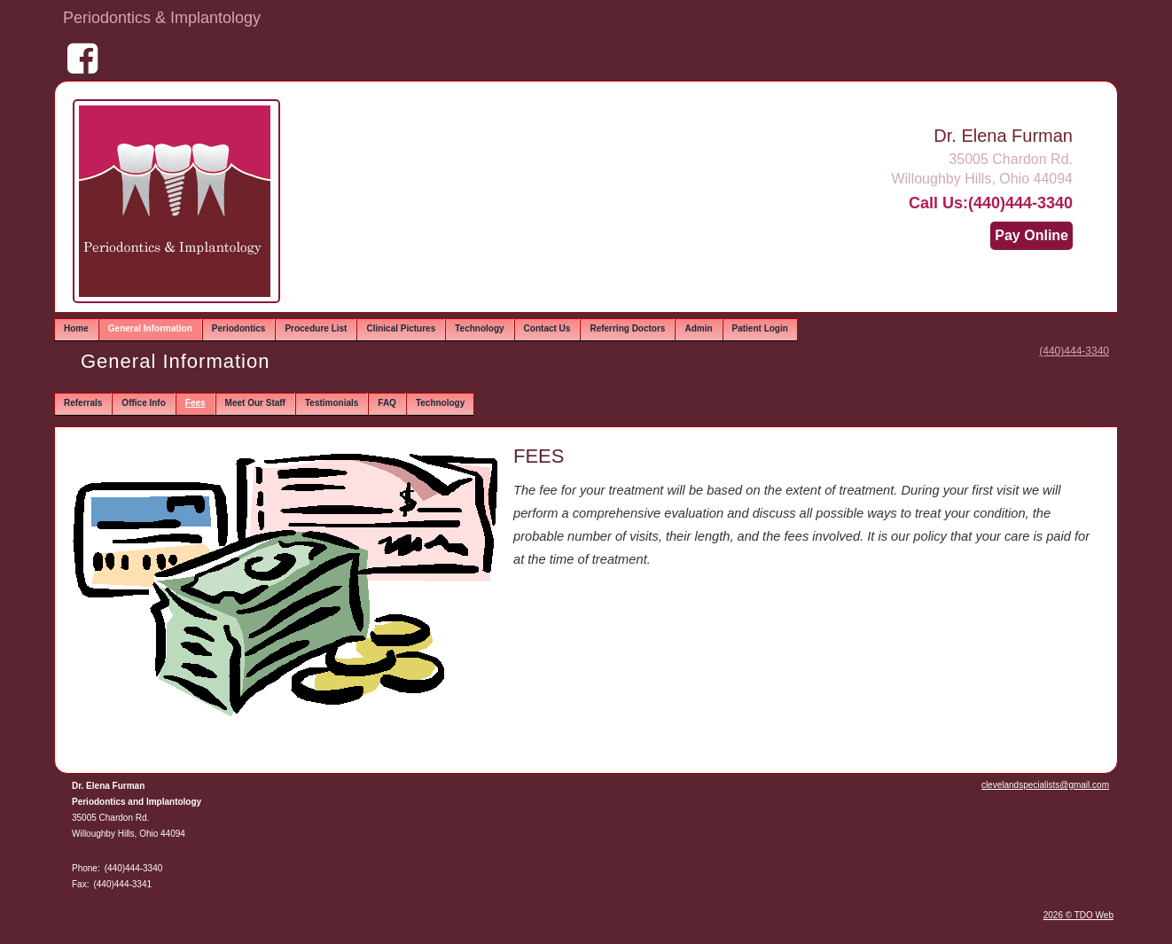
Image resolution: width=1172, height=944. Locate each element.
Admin (698, 328)
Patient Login (760, 328)
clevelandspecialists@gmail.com (1045, 785)
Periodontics (239, 328)
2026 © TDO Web (1078, 915)
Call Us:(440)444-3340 (991, 203)
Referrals (83, 403)
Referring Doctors (627, 328)
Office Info (143, 403)
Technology (479, 328)
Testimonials (331, 403)
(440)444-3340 (1074, 351)
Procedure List (316, 328)
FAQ (387, 403)
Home (76, 328)
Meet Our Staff (255, 403)
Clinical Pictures (400, 328)
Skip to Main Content (62, 15)
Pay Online (1031, 235)
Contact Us (547, 328)
